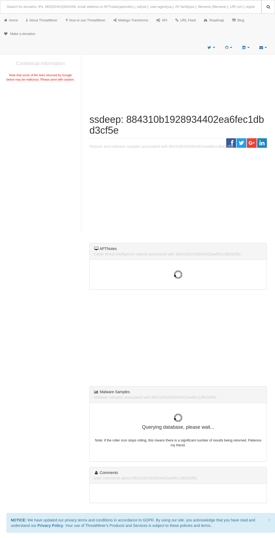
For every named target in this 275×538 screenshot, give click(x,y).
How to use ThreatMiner (85, 20)
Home (11, 20)
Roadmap (214, 20)
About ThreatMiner (41, 20)
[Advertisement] (40, 123)
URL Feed (185, 20)
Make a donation (19, 34)
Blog (238, 20)
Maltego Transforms (131, 20)
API (161, 20)
